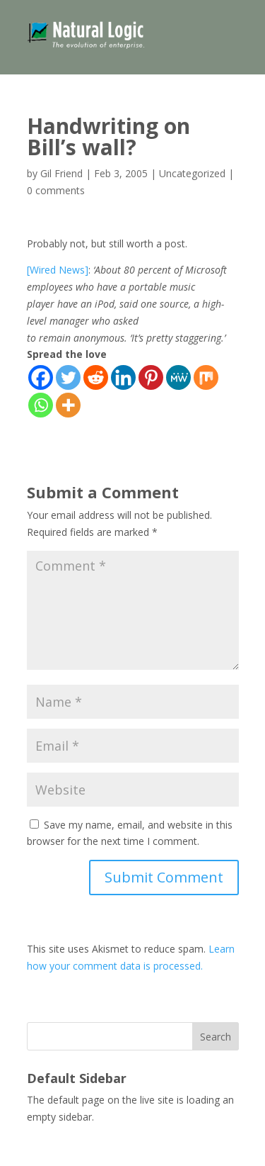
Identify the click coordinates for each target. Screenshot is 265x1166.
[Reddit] (95, 377)
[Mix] (206, 377)
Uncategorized (192, 173)
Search (215, 1036)
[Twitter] (68, 377)
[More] (68, 405)
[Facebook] (40, 377)
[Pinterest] (151, 377)
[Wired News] (57, 269)
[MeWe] (178, 377)
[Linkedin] (123, 377)
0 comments (56, 190)
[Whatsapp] (40, 405)
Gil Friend (61, 173)
